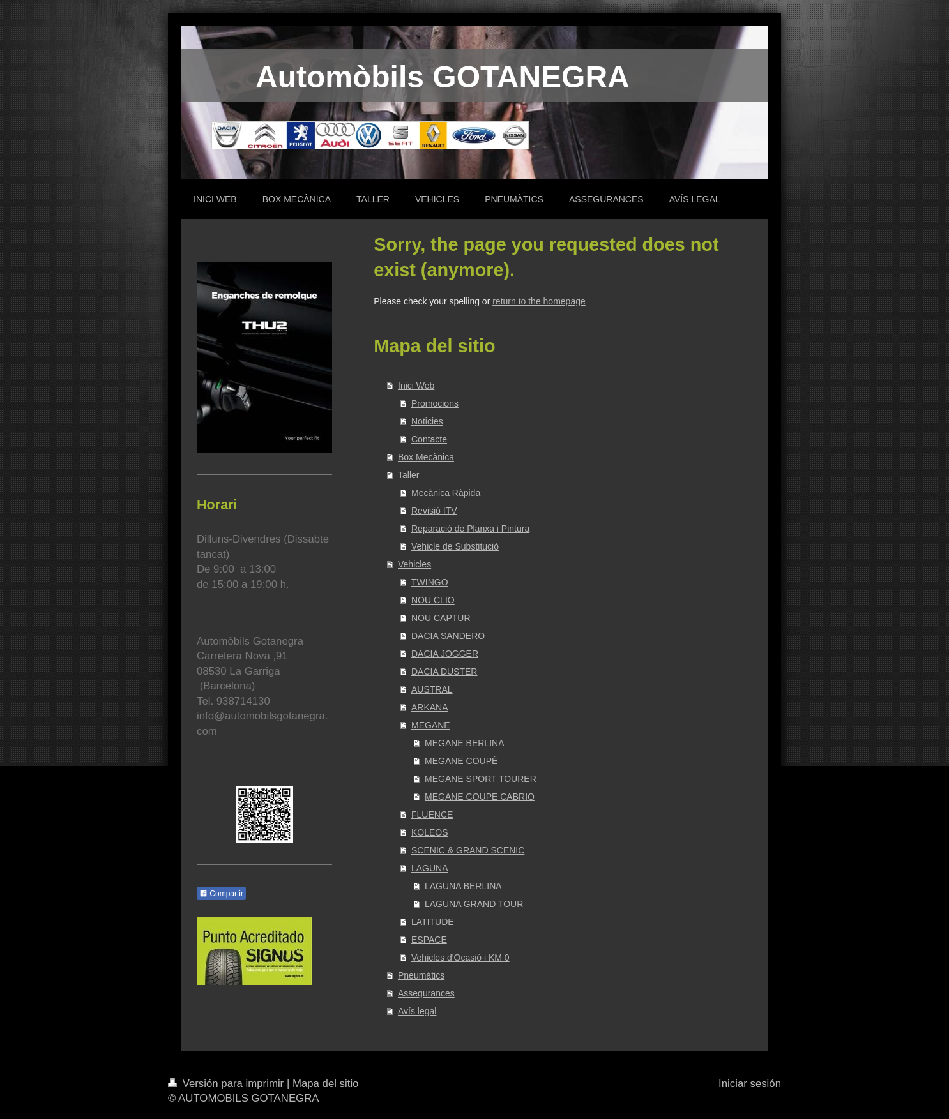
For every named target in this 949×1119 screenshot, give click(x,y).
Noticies (427, 421)
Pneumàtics (421, 975)
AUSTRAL (432, 689)
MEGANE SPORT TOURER (480, 779)
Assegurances (426, 993)
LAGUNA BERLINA (463, 886)
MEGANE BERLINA (464, 743)
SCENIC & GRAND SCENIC (467, 850)
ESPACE (429, 940)
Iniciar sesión (749, 1084)
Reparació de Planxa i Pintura (470, 528)
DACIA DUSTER (444, 671)
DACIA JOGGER (444, 654)
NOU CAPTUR (441, 618)
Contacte (429, 439)
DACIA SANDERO (448, 636)
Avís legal (417, 1011)
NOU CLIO (433, 600)
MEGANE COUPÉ (461, 761)
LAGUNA (429, 868)
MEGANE (430, 725)
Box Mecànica (426, 457)
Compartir (221, 893)
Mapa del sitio (325, 1084)
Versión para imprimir (227, 1084)
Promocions (435, 403)
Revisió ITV (434, 511)
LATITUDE (432, 922)
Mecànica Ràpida (445, 493)
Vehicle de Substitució (455, 546)
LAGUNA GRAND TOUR (474, 904)
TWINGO (429, 582)
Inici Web (416, 385)
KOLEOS (429, 832)
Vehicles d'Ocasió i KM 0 (460, 957)
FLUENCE (432, 814)
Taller (408, 475)
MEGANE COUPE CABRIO (480, 797)
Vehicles (414, 564)
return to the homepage (539, 301)
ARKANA (429, 707)
